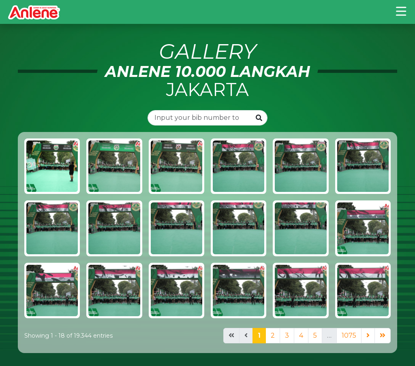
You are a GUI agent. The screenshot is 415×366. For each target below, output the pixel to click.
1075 (349, 335)
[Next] (368, 335)
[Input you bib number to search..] (199, 118)
